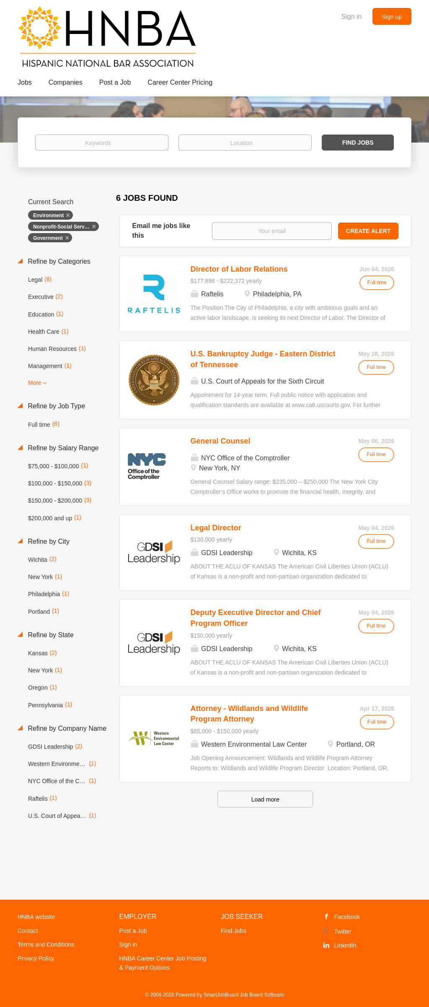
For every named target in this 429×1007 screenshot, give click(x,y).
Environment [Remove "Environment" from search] (48, 215)
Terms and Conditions (46, 944)
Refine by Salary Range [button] (62, 448)
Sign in (351, 16)
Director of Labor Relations (239, 269)
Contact (28, 930)
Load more (265, 799)
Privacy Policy (36, 958)
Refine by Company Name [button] (66, 728)
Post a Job (133, 930)
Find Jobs (358, 142)
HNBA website (36, 917)
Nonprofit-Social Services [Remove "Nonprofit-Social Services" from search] (63, 227)
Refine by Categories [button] (58, 261)
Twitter (342, 931)
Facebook (347, 917)
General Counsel (221, 441)
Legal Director (216, 528)
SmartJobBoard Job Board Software (244, 995)
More (34, 382)
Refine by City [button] (48, 541)
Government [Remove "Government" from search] (48, 238)
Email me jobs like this (161, 230)
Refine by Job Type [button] (55, 406)
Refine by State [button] (50, 634)
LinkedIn (345, 945)
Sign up (392, 16)
